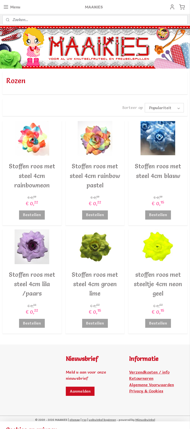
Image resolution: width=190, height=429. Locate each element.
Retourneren (141, 378)
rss (84, 420)
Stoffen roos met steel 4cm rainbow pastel (95, 176)
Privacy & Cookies (146, 390)
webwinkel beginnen (102, 420)
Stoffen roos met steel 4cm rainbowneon (32, 176)
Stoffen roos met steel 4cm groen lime (95, 284)
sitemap (75, 420)
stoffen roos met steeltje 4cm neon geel (158, 284)
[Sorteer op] (164, 107)
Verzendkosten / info (149, 372)
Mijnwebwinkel (145, 420)
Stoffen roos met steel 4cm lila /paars (32, 284)
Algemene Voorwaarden (151, 384)
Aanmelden (80, 391)
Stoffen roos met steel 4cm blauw (158, 171)
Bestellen (32, 214)
